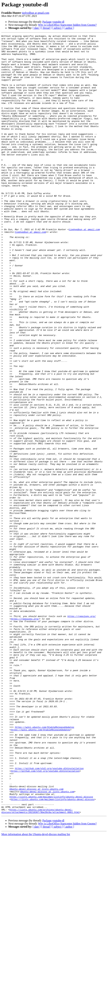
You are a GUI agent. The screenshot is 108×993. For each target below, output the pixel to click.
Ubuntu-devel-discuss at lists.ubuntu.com (36, 940)
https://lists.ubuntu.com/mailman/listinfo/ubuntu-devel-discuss (51, 949)
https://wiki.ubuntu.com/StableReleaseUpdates (44, 865)
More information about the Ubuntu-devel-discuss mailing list (35, 990)
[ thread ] (46, 27)
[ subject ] (57, 27)
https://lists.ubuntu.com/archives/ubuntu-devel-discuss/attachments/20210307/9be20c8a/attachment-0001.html (40, 966)
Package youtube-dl (53, 21)
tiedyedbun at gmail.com (35, 12)
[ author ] (69, 27)
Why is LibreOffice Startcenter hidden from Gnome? (67, 24)
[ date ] (36, 27)
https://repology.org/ (81, 732)
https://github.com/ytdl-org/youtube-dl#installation (49, 915)
